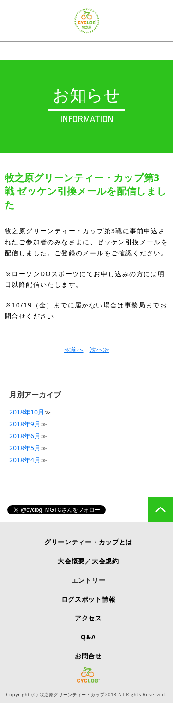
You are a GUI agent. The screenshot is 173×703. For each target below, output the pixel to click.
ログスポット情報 (88, 599)
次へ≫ (99, 349)
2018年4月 (25, 459)
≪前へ (74, 349)
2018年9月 (25, 423)
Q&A (88, 636)
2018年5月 (25, 447)
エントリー (89, 580)
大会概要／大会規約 (88, 560)
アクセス (88, 618)
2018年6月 (25, 435)
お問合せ (88, 655)
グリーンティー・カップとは (88, 542)
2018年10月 (26, 412)
